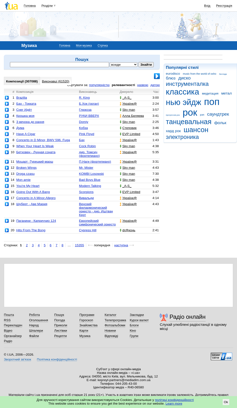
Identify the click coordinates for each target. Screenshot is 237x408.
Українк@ (128, 103)
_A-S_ (125, 97)
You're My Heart (27, 186)
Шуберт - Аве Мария (31, 204)
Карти (83, 330)
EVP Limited (130, 134)
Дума (20, 128)
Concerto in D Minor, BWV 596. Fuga (43, 140)
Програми (86, 315)
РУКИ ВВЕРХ (89, 116)
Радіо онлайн (187, 316)
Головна (30, 6)
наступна (121, 245)
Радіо (8, 341)
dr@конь (127, 230)
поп (212, 101)
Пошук (59, 315)
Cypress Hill (87, 230)
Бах (82, 140)
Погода (59, 320)
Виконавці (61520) (55, 81)
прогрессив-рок (173, 115)
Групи (134, 336)
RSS (7, 320)
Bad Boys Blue (89, 180)
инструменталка (187, 84)
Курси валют (139, 320)
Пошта (9, 315)
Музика (84, 336)
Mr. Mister (86, 167)
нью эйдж (183, 102)
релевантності (123, 85)
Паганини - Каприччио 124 (36, 221)
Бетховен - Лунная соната (35, 152)
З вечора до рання (30, 122)
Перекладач (13, 325)
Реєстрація (224, 6)
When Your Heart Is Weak (35, 146)
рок (190, 112)
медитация (210, 93)
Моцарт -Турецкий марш (34, 161)
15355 (79, 245)
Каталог (111, 315)
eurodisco (173, 73)
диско (184, 77)
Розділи (47, 6)
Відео (8, 330)
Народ (34, 325)
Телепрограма (115, 320)
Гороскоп (86, 320)
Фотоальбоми (115, 325)
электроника (182, 137)
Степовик (128, 128)
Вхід (207, 6)
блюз (171, 78)
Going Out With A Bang (33, 192)
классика (182, 91)
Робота (34, 315)
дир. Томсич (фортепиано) (89, 154)
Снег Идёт (24, 110)
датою (155, 85)
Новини (110, 330)
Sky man (127, 110)
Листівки (60, 330)
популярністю (99, 85)
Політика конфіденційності (57, 359)
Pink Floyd (86, 134)
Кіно (133, 330)
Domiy (83, 122)
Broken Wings (26, 167)
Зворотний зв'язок (17, 359)
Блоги (134, 325)
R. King (84, 97)
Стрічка (103, 45)
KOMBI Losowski (91, 174)
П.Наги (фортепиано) (95, 161)
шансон (196, 130)
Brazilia (21, 97)
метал (226, 93)
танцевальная (189, 122)
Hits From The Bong (30, 230)
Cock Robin (87, 146)
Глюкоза (85, 110)
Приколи (60, 325)
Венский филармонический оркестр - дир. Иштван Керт (96, 209)
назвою (142, 85)
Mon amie (23, 180)
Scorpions (86, 192)
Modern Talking (90, 186)
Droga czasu (25, 174)
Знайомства (88, 325)
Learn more (174, 403)
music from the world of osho (199, 73)
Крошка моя (25, 116)
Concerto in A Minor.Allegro (36, 198)
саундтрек (218, 114)
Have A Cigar (25, 134)
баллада (223, 74)
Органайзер (13, 336)
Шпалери (36, 330)
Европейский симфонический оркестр (97, 222)
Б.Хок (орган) (89, 103)
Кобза (83, 128)
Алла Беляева (132, 116)
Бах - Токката (26, 103)
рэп (202, 114)
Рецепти (60, 336)
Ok (226, 402)
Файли (34, 336)
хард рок (173, 131)
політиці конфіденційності (174, 400)
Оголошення (38, 320)
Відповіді (111, 336)
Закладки (137, 315)
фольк (220, 122)
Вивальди (86, 198)
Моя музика (84, 45)
